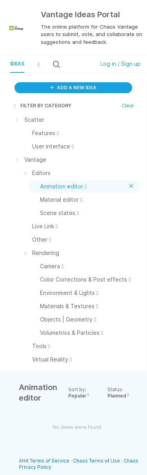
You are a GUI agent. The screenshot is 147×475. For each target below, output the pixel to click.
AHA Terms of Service (45, 461)
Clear (128, 105)
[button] (38, 64)
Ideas (17, 64)
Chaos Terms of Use (96, 461)
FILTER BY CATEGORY (42, 105)
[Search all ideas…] (77, 64)
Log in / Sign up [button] (120, 63)
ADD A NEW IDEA (73, 87)
